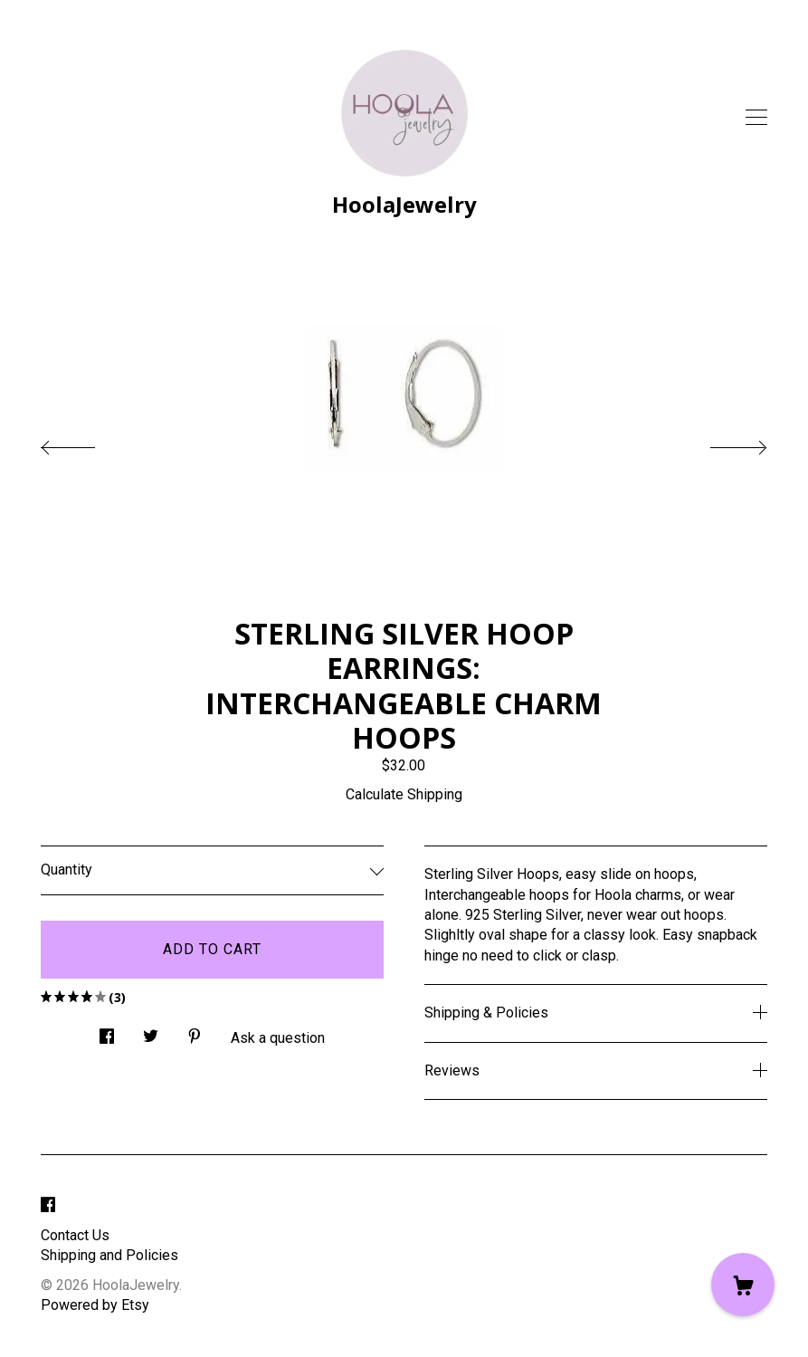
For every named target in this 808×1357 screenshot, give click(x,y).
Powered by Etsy (95, 1305)
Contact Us (75, 1235)
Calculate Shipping (404, 794)
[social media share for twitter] (150, 1031)
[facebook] (48, 1205)
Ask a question (278, 1037)
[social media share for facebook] (107, 1031)
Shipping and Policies (109, 1255)
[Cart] (743, 1284)
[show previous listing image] (86, 442)
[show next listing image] (722, 442)
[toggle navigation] (756, 118)
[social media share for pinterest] (194, 1031)
